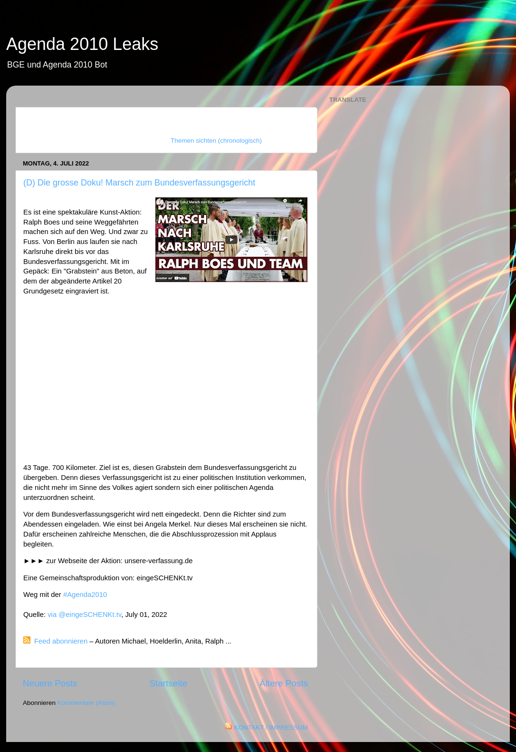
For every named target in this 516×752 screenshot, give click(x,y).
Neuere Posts (50, 683)
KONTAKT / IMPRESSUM (271, 727)
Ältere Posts (283, 683)
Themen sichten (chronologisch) (216, 140)
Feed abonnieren (60, 641)
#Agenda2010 (85, 594)
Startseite (168, 683)
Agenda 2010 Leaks (82, 44)
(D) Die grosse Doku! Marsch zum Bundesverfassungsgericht (139, 182)
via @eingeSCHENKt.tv (84, 614)
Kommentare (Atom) (86, 702)
